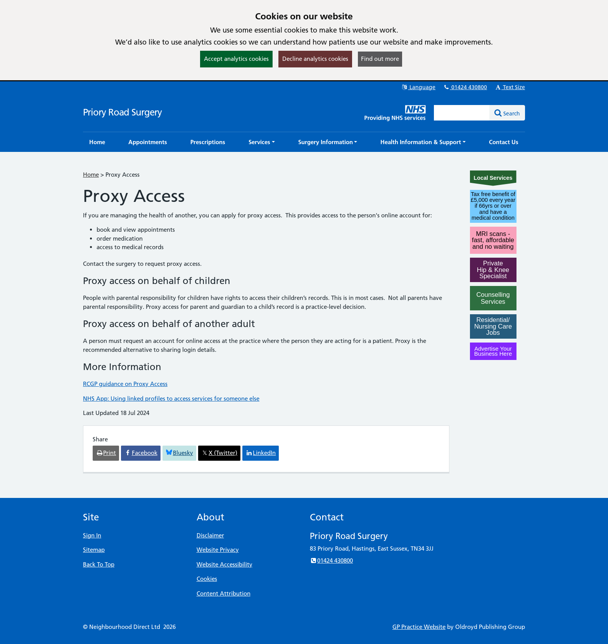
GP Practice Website (419, 626)
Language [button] (418, 87)
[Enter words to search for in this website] (462, 113)
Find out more (380, 58)
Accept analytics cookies (236, 58)
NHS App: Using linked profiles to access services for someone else (171, 398)
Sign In (92, 535)
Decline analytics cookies (315, 58)
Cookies (207, 578)
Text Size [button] (509, 87)
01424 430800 (465, 87)
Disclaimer (210, 535)
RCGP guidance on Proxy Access (125, 383)
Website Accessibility (224, 564)
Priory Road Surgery (122, 112)
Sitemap (94, 549)
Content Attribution (223, 593)
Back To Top (98, 564)
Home (91, 174)
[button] (261, 142)
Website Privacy (218, 549)
